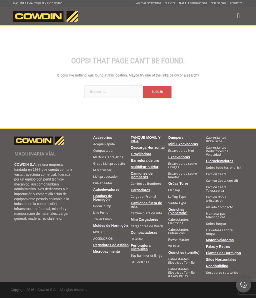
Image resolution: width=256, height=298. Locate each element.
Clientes (170, 3)
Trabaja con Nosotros (193, 3)
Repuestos (236, 3)
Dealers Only (218, 3)
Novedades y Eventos (148, 3)
